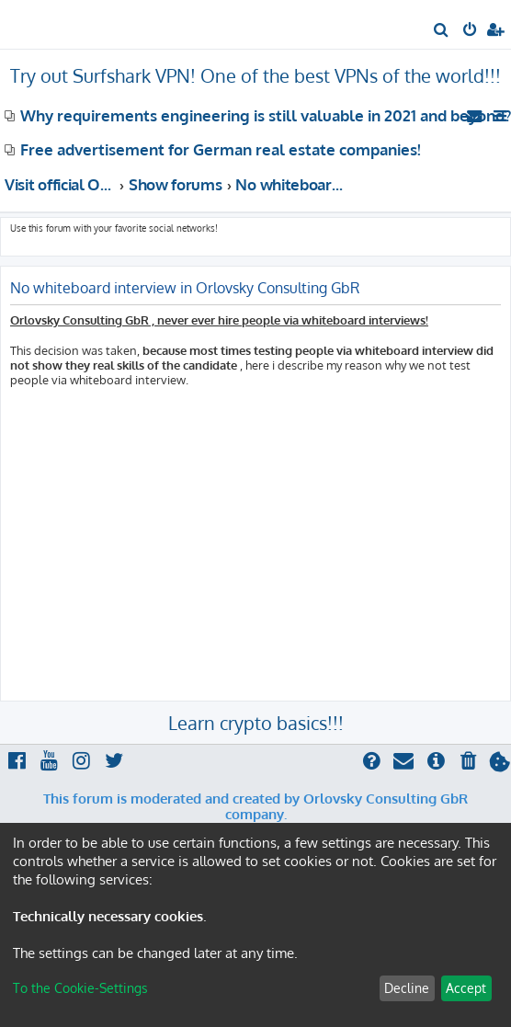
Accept (466, 988)
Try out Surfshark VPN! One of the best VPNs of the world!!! (255, 75)
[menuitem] (441, 31)
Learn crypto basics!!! (256, 723)
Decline (406, 988)
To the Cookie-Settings (80, 988)
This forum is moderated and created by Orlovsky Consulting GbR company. (255, 807)
